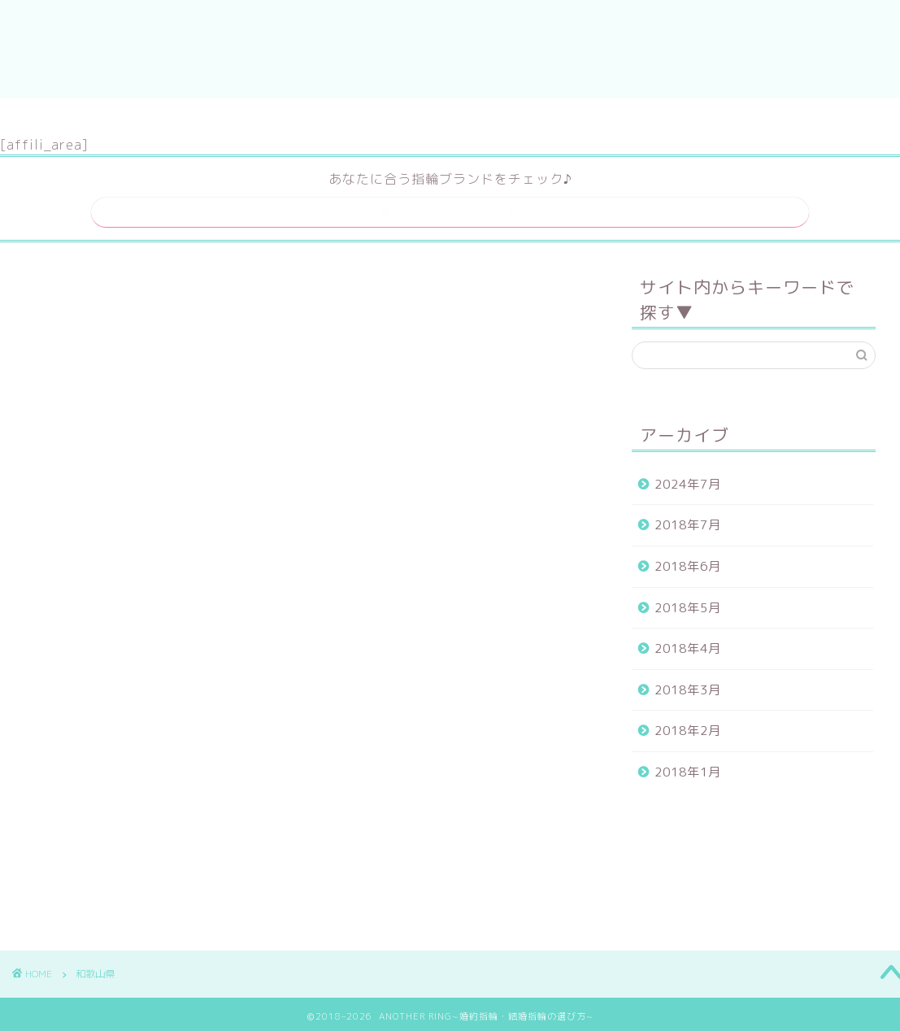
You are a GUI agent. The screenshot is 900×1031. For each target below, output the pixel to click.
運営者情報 (506, 118)
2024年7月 (687, 478)
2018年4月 (687, 643)
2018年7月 (687, 520)
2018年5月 (687, 602)
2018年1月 (687, 767)
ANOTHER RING (450, 49)
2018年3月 (687, 684)
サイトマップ (399, 118)
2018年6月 (687, 561)
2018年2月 (687, 725)
